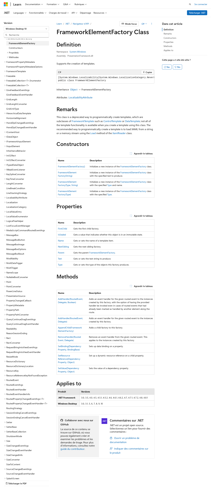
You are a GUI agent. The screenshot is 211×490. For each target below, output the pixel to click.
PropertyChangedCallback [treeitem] (18, 300)
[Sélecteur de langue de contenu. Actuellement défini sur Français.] (11, 472)
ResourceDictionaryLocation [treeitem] (19, 366)
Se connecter (200, 4)
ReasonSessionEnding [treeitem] (16, 333)
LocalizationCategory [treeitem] (16, 206)
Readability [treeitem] (11, 328)
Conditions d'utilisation (131, 480)
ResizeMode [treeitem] (12, 356)
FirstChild (62, 228)
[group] (105, 79)
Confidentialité (107, 480)
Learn (59, 23)
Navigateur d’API (81, 23)
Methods (168, 46)
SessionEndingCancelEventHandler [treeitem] (23, 417)
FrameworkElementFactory (133, 166)
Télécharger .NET (197, 12)
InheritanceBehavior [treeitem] (16, 150)
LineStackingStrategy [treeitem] (16, 192)
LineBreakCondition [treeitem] (15, 188)
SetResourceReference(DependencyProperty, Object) (69, 359)
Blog (74, 480)
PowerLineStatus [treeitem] (14, 291)
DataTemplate (132, 121)
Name (61, 240)
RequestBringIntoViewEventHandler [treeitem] (23, 352)
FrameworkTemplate (83, 121)
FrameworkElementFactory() (71, 166)
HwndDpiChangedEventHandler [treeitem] (21, 127)
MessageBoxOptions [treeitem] (16, 249)
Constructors (170, 37)
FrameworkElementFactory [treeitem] (22, 43)
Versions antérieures (59, 480)
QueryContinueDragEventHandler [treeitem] (22, 323)
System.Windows (77, 51)
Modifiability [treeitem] (12, 258)
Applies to (168, 50)
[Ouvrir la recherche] (190, 4)
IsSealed (62, 234)
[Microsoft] (6, 4)
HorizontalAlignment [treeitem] (16, 118)
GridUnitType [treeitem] (12, 108)
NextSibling (63, 246)
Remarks (168, 33)
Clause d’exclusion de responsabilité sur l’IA (24, 480)
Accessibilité (151, 480)
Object (73, 89)
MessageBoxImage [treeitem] (15, 244)
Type (109, 185)
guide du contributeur (72, 448)
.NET (67, 23)
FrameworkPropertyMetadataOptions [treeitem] (24, 66)
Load (93, 133)
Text (60, 258)
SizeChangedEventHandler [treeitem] (19, 450)
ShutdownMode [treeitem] (14, 436)
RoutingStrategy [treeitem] (14, 408)
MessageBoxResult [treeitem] (15, 253)
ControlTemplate (112, 121)
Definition (169, 29)
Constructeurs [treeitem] (16, 47)
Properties (168, 41)
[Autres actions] (151, 23)
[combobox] (26, 28)
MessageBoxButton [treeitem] (15, 239)
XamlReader (119, 133)
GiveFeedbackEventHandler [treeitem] (19, 94)
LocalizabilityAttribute (80, 97)
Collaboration (89, 480)
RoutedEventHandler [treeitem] (16, 389)
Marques (167, 480)
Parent (61, 252)
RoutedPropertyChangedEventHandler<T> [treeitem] (27, 403)
